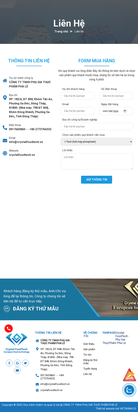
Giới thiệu (88, 344)
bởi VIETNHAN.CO (116, 408)
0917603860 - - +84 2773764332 (30, 129)
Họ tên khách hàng (73, 89)
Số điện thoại (109, 89)
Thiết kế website (105, 408)
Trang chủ (61, 31)
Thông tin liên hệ (29, 60)
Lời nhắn (67, 150)
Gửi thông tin (96, 179)
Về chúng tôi (90, 334)
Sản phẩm (89, 349)
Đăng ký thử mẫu (90, 361)
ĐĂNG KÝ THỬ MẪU (36, 309)
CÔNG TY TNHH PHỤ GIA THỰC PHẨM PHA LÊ (30, 84)
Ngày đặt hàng (109, 104)
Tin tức (87, 354)
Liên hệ (69, 23)
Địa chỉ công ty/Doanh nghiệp (79, 119)
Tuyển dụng (90, 368)
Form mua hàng (96, 60)
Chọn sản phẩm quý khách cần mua (83, 134)
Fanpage (109, 332)
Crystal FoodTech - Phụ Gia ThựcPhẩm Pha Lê (116, 338)
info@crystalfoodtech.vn (26, 142)
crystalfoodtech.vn (22, 155)
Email (65, 104)
